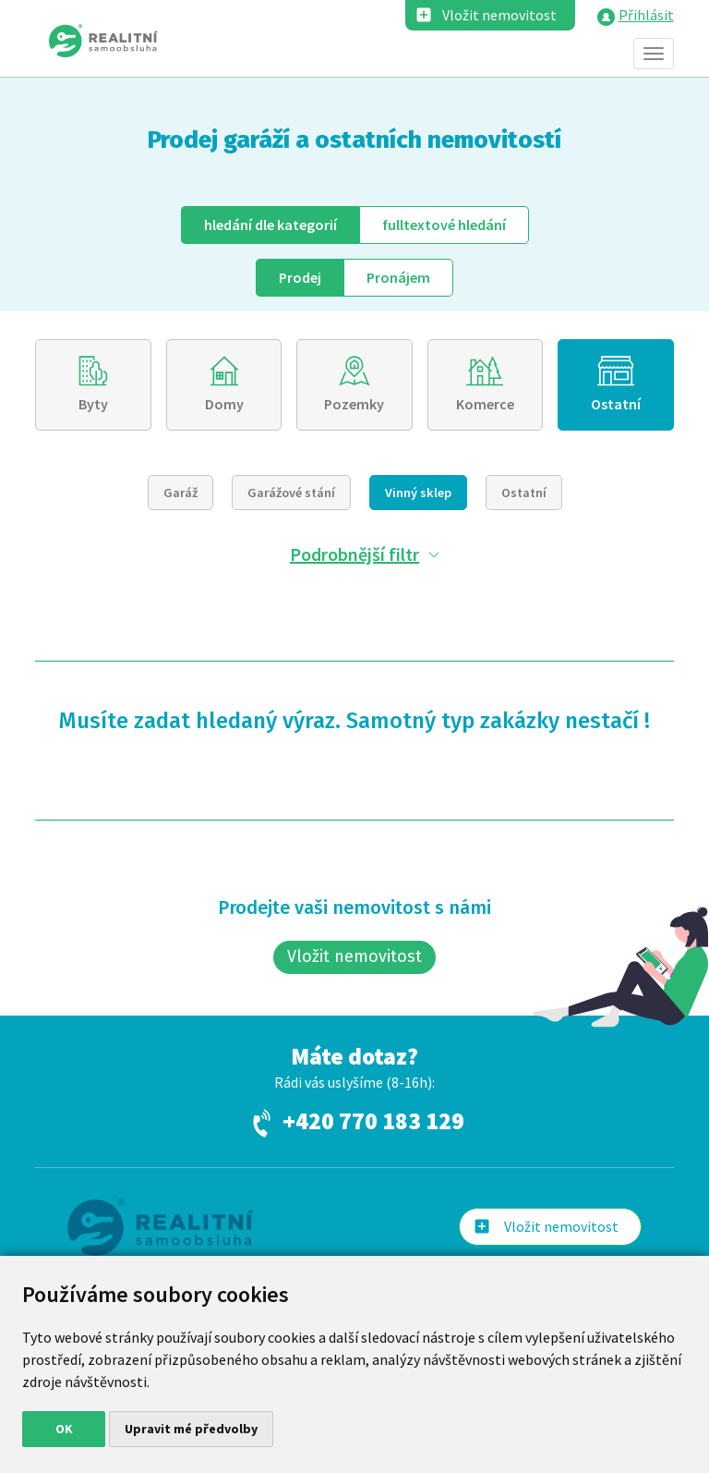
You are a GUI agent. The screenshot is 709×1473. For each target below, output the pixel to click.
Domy (224, 404)
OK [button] (64, 1428)
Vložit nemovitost (499, 15)
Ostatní (616, 404)
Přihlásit (646, 15)
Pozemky (354, 404)
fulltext (444, 224)
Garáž (180, 492)
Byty (93, 404)
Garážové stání (291, 492)
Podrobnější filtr (354, 554)
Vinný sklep (418, 492)
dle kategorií (270, 224)
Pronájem (398, 277)
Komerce (485, 404)
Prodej (300, 277)
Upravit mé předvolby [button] (191, 1428)
